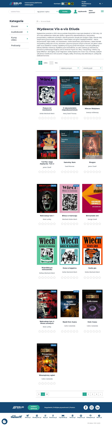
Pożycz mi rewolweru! (47, 109)
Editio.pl (99, 416)
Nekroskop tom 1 (47, 216)
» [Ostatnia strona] (100, 394)
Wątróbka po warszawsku (47, 268)
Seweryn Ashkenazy (92, 112)
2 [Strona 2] (88, 394)
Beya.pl (45, 416)
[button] (24, 26)
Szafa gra (92, 268)
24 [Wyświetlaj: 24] (47, 394)
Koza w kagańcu (70, 268)
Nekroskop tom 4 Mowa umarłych (47, 322)
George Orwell (92, 219)
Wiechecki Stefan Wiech (69, 219)
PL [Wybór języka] (100, 4)
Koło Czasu (92, 322)
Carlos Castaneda (69, 326)
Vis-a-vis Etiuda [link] (45, 21)
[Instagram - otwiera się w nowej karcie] (92, 407)
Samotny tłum (70, 162)
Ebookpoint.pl (37, 416)
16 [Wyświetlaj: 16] (43, 394)
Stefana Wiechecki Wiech (47, 273)
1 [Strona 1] (84, 394)
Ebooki (14, 26)
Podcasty (15, 45)
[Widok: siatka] (43, 63)
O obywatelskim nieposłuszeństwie (70, 109)
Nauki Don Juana (70, 322)
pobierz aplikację (33, 407)
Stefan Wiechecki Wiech (47, 113)
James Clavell (47, 167)
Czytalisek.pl (63, 416)
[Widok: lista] (54, 63)
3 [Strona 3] (92, 394)
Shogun (92, 162)
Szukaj (64, 11)
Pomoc (72, 407)
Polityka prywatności (61, 407)
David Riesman (69, 166)
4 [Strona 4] (96, 394)
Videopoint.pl (90, 416)
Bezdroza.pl (53, 416)
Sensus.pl (72, 416)
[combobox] (48, 11)
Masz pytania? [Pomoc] (92, 11)
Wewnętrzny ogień (47, 375)
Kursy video (14, 38)
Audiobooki (17, 32)
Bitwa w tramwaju (69, 216)
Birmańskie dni (92, 216)
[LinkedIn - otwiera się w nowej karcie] (98, 407)
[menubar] (64, 4)
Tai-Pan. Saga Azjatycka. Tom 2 (47, 163)
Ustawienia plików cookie (4, 421)
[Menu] (102, 11)
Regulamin (48, 407)
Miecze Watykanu (92, 108)
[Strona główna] (37, 21)
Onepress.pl (81, 416)
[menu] (47, 90)
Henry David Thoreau (69, 113)
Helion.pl (27, 416)
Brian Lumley (47, 219)
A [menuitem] (62, 4)
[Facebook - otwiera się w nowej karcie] (86, 407)
